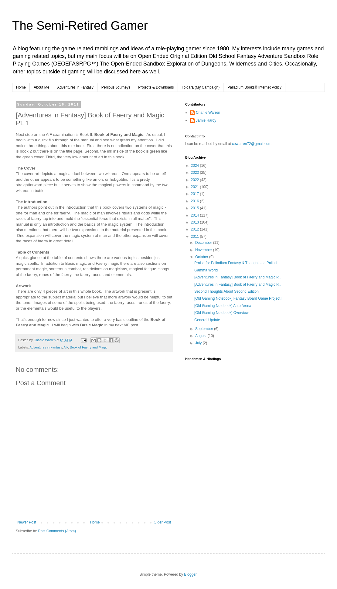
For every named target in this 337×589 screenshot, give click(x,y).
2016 (195, 201)
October (202, 257)
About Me (41, 87)
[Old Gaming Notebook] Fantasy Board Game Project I (238, 298)
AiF (65, 347)
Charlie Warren (208, 112)
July (199, 343)
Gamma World (206, 270)
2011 (195, 236)
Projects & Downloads (156, 87)
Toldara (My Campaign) (201, 87)
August (201, 336)
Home (21, 87)
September (204, 329)
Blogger (190, 574)
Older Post (162, 522)
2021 (195, 187)
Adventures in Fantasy (75, 87)
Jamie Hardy (206, 120)
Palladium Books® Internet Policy (254, 87)
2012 (195, 229)
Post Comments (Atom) (57, 531)
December (204, 243)
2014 (195, 215)
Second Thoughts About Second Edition (226, 291)
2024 (195, 165)
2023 (195, 172)
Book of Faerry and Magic (88, 347)
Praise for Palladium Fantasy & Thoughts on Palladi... (237, 263)
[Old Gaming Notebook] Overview (221, 313)
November (204, 250)
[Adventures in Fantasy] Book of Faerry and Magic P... (237, 277)
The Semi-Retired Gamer (80, 25)
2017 (195, 194)
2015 (195, 208)
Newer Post (26, 522)
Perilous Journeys (115, 87)
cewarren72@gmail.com (251, 144)
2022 (195, 180)
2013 (195, 222)
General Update (207, 320)
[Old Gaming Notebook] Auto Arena (222, 306)
